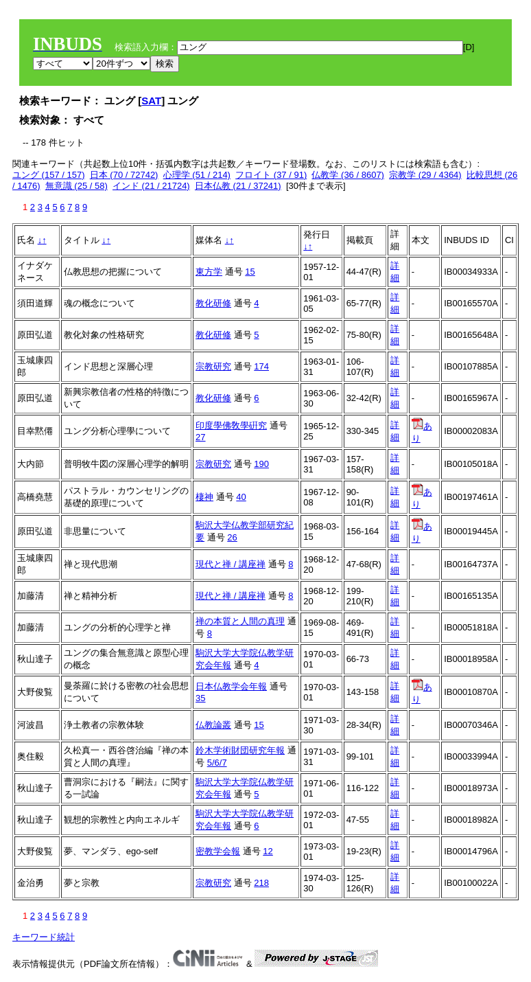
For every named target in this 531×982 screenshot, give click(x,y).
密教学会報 (218, 851)
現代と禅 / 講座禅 (231, 564)
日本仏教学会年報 (231, 686)
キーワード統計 (43, 937)
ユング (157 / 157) (48, 175)
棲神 (204, 497)
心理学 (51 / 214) (197, 175)
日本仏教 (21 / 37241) (238, 186)
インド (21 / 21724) (151, 186)
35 (200, 698)
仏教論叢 (213, 725)
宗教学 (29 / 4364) (425, 175)
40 (241, 497)
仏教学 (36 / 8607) (347, 175)
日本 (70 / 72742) (124, 175)
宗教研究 (213, 366)
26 (232, 537)
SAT (151, 100)
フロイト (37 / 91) (271, 175)
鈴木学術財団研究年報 (240, 750)
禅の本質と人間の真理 (240, 621)
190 (261, 464)
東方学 (209, 271)
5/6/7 (217, 762)
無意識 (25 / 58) (76, 186)
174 (261, 366)
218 (261, 883)
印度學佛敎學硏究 (231, 425)
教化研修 (213, 303)
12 (267, 851)
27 (200, 437)
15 (250, 271)
